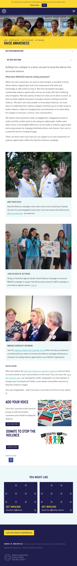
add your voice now (15, 213)
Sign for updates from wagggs (19, 533)
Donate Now (12, 447)
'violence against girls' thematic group (29, 350)
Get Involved (40, 40)
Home (6, 40)
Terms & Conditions (58, 544)
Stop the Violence (27, 40)
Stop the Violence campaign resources (41, 371)
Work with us (18, 544)
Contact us (8, 544)
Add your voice (12, 424)
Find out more (34, 5)
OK (44, 5)
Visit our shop (29, 544)
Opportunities (14, 40)
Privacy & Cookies (43, 544)
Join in (33, 285)
